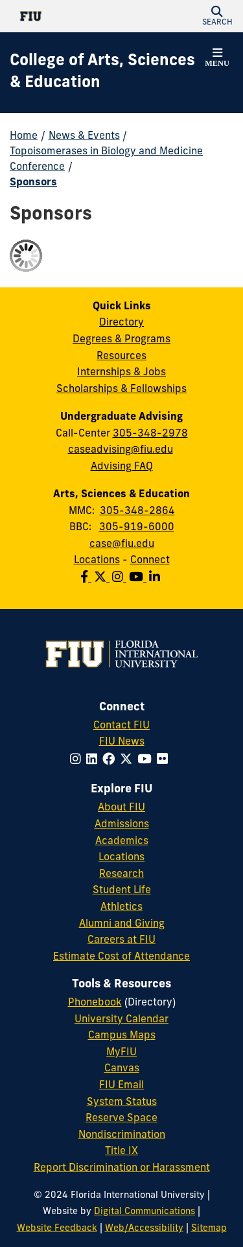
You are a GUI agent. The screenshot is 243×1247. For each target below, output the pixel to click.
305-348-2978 (150, 434)
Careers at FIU (121, 940)
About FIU (121, 808)
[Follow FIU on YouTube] (147, 760)
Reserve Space (121, 1118)
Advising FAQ (122, 467)
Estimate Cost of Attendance (121, 957)
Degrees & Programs (121, 340)
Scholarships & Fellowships (121, 389)
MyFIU (121, 1052)
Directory (121, 323)
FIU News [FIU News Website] (122, 742)
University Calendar (121, 1020)
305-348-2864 (137, 511)
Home (24, 136)
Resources (121, 356)
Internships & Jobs (121, 372)
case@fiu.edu (121, 544)
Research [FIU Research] (121, 874)
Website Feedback (57, 1228)
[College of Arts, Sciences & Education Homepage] (105, 72)
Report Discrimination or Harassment (122, 1168)
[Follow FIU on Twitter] (128, 760)
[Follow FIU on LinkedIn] (94, 760)
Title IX (121, 1151)
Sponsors (33, 183)
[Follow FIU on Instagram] (78, 760)
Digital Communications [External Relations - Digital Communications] (144, 1212)
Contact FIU (121, 726)
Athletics (121, 907)
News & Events (84, 136)
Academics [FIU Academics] (121, 841)
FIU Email (121, 1085)
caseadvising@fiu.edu (120, 450)
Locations (97, 560)
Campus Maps (122, 1036)
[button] (217, 16)
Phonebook (95, 1003)
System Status (122, 1102)
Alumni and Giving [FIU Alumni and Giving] (122, 924)
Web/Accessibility (144, 1228)
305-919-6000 (136, 527)
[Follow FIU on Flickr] (165, 760)
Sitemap (209, 1228)
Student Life (122, 890)
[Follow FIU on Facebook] (111, 760)
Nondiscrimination (121, 1135)
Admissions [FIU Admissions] (122, 824)
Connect (150, 560)
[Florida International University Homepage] (66, 16)
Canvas (121, 1069)
